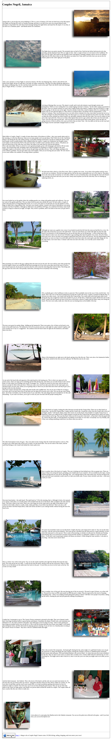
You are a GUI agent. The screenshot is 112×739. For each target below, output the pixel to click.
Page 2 (17, 735)
